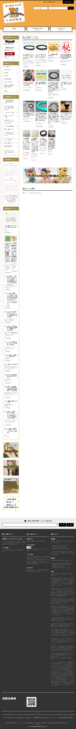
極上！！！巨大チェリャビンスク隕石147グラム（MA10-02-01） (28, 84)
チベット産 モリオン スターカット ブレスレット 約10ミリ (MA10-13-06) (40, 56)
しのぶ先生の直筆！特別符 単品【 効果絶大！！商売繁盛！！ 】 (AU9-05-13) (12, 328)
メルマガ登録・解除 (49, 2)
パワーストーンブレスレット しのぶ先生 (21, 722)
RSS (68, 717)
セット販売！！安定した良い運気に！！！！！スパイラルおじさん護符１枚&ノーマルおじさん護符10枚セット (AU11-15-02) (12, 415)
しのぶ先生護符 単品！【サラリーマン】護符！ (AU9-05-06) (12, 343)
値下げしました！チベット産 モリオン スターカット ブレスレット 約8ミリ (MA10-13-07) (28, 56)
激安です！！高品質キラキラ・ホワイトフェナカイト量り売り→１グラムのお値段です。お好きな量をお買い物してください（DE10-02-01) (12, 279)
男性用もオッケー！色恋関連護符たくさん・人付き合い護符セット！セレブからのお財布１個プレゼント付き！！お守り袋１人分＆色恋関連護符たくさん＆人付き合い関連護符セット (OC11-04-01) (14, 252)
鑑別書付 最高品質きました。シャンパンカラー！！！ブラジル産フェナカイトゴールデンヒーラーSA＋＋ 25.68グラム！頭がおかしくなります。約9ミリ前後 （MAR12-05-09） (35, 145)
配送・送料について (21, 717)
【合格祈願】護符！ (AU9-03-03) (53, 55)
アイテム (68, 2)
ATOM (71, 717)
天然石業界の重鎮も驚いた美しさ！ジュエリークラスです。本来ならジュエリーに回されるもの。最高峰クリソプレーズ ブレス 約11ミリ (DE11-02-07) (41, 117)
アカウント (59, 2)
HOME (14, 29)
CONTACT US (61, 29)
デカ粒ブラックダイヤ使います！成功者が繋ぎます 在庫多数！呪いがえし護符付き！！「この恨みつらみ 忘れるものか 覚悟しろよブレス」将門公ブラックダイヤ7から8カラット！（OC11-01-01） (53, 87)
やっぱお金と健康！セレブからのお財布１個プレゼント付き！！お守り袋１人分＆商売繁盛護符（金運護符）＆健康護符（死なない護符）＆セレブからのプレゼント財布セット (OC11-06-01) (8, 253)
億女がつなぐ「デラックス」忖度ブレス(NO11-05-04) (66, 84)
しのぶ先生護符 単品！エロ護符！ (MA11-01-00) (41, 84)
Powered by (38, 726)
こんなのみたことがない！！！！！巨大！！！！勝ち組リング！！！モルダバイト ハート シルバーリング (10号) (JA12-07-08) (66, 116)
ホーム (5, 717)
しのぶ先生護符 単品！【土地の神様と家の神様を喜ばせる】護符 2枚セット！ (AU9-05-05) (66, 56)
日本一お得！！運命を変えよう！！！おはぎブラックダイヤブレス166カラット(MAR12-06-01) (43, 142)
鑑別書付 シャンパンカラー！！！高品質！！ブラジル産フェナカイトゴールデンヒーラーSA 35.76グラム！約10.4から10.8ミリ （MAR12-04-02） (26, 144)
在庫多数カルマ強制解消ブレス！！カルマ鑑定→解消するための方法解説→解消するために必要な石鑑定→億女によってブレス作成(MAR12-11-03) (51, 144)
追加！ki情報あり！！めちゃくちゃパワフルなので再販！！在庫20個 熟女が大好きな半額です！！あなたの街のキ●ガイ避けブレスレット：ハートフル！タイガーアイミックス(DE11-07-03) (53, 118)
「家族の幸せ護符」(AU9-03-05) (12, 402)
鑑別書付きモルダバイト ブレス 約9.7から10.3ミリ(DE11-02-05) (28, 115)
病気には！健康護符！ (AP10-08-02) (11, 356)
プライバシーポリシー (51, 717)
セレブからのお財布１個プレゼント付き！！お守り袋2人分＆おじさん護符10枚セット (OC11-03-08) (12, 314)
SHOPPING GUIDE (38, 29)
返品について (30, 717)
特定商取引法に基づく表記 (39, 717)
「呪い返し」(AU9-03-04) (12, 364)
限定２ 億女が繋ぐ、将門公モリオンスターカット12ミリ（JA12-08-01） (12, 430)
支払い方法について (12, 717)
